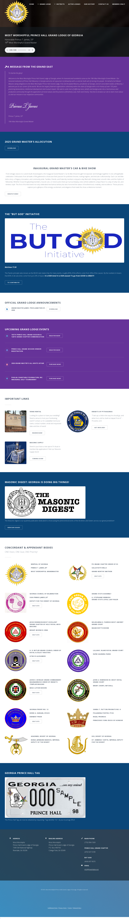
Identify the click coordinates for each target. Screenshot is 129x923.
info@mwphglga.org (91, 869)
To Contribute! (13, 282)
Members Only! (118, 4)
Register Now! (54, 336)
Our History (89, 4)
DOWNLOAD (11, 148)
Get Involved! (99, 427)
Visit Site (97, 576)
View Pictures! (12, 194)
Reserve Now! (37, 433)
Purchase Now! (55, 364)
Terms (70, 908)
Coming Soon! (37, 458)
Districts (61, 4)
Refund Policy (77, 908)
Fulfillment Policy (53, 908)
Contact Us (103, 4)
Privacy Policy (63, 908)
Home (31, 4)
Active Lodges (74, 4)
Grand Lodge (45, 4)
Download (53, 309)
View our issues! (13, 527)
